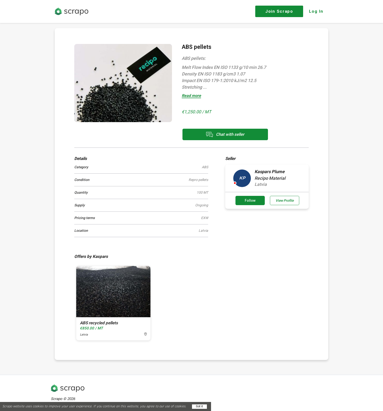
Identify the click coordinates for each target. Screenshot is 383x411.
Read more (191, 96)
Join (279, 11)
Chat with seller (225, 134)
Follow (250, 200)
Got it (199, 406)
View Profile (285, 200)
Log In (316, 11)
